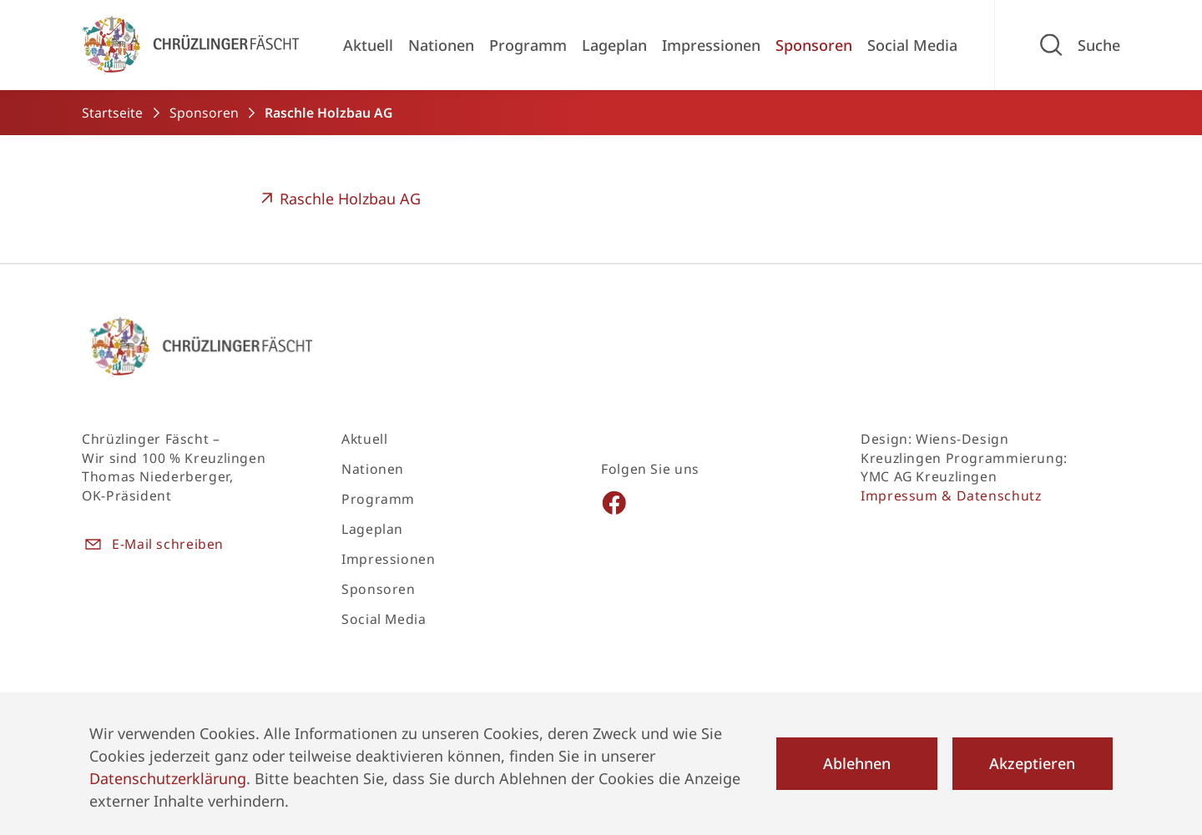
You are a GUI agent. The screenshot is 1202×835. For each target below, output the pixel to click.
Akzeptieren (1032, 763)
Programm (528, 45)
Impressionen (711, 45)
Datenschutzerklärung (167, 778)
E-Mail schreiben (153, 544)
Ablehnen (857, 763)
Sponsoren (813, 45)
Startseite (112, 112)
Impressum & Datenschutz (951, 495)
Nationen (441, 45)
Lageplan (614, 45)
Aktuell (368, 45)
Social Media (912, 45)
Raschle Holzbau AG (339, 199)
